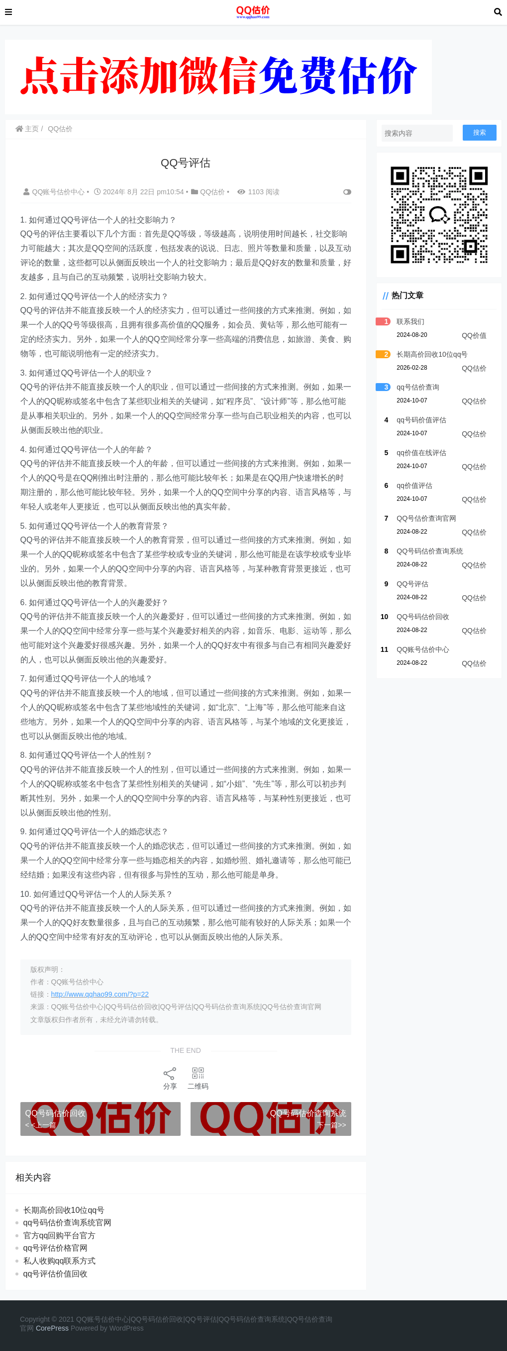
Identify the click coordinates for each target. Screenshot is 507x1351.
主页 (27, 129)
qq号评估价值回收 (55, 1274)
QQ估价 (60, 129)
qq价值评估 (413, 486)
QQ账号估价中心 (55, 192)
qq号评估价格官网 (55, 1248)
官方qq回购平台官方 (59, 1235)
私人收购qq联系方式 (59, 1261)
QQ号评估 (411, 585)
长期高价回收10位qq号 (64, 1210)
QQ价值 (474, 336)
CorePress (52, 1328)
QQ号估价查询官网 (425, 519)
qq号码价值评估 (420, 421)
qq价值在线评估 (420, 454)
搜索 (479, 132)
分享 (169, 1078)
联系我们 (409, 322)
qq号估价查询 (417, 388)
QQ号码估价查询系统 (307, 1113)
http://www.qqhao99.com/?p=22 (100, 994)
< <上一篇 (40, 1125)
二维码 (197, 1078)
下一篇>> (330, 1125)
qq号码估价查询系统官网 (67, 1222)
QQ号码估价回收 (55, 1113)
